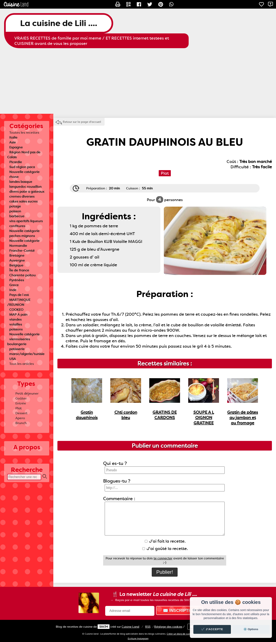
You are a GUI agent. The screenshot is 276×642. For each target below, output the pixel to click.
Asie (12, 142)
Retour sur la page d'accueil (82, 122)
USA (12, 359)
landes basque (20, 182)
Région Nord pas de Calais (23, 154)
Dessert (21, 413)
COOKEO (16, 309)
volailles (15, 324)
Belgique (16, 265)
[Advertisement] (138, 81)
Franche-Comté (22, 250)
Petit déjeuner (27, 393)
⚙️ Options (250, 629)
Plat (18, 408)
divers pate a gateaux (26, 191)
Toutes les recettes (24, 132)
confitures (17, 226)
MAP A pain (18, 314)
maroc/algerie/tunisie (26, 354)
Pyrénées (16, 280)
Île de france (19, 270)
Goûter (21, 398)
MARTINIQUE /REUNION (18, 302)
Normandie (18, 246)
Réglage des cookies (168, 626)
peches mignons (22, 236)
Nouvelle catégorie (24, 172)
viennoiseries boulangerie (18, 341)
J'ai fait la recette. (165, 541)
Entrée (20, 403)
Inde (12, 290)
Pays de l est (19, 295)
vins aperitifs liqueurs (26, 221)
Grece (14, 285)
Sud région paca (22, 167)
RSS (148, 626)
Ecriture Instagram (138, 638)
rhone (14, 177)
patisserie (17, 349)
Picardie (15, 162)
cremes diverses (21, 196)
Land (130, 626)
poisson (15, 211)
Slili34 (103, 626)
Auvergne (17, 260)
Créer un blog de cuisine (180, 634)
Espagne (16, 147)
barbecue (16, 216)
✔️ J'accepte (212, 629)
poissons (16, 329)
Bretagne (16, 255)
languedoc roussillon (25, 186)
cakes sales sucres (23, 201)
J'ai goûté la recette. (165, 548)
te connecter (163, 558)
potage (15, 206)
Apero (20, 418)
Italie (13, 137)
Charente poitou (22, 275)
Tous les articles (21, 364)
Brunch (21, 423)
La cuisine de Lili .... (58, 23)
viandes (15, 319)
